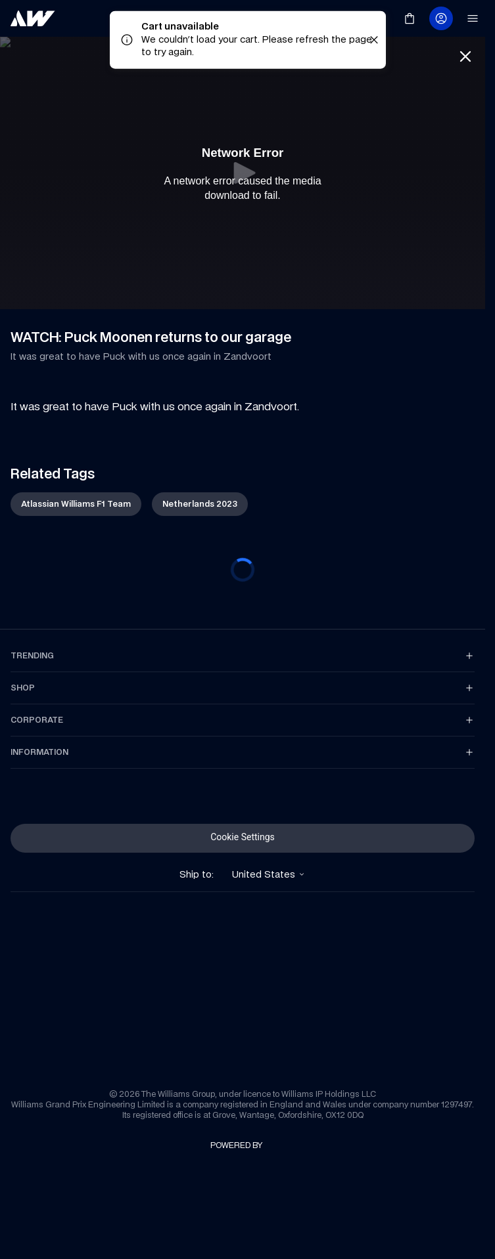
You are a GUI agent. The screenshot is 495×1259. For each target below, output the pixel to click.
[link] (33, 18)
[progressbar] (242, 570)
